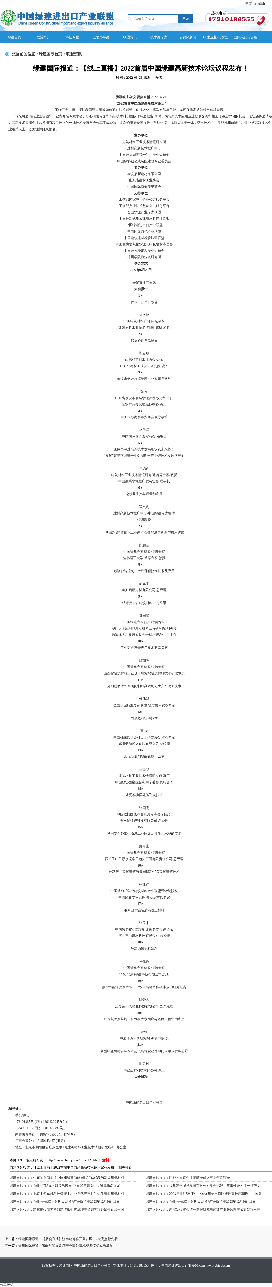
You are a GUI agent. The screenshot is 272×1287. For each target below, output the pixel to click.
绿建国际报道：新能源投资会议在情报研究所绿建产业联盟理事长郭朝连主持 (203, 1209)
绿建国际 (57, 17)
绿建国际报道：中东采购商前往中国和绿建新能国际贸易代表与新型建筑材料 (67, 1178)
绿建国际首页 (50, 54)
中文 (248, 3)
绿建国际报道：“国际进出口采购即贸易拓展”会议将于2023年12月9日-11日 (65, 1201)
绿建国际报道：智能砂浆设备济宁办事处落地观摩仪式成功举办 (65, 1246)
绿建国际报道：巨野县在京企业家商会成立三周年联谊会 (188, 1178)
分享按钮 (6, 1285)
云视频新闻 (187, 37)
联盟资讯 (130, 37)
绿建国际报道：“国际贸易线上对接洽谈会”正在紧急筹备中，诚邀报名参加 (65, 1186)
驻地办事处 (101, 37)
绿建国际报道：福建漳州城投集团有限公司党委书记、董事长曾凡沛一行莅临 (203, 1186)
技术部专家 (158, 37)
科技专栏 (72, 37)
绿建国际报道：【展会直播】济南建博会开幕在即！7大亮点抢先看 (68, 1239)
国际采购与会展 (245, 37)
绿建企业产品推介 (216, 37)
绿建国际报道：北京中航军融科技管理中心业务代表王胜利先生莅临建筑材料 (67, 1194)
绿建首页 (14, 37)
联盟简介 (43, 37)
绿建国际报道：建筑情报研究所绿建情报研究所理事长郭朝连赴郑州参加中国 (67, 1209)
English (259, 3)
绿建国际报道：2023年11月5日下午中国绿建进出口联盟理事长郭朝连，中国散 (204, 1194)
